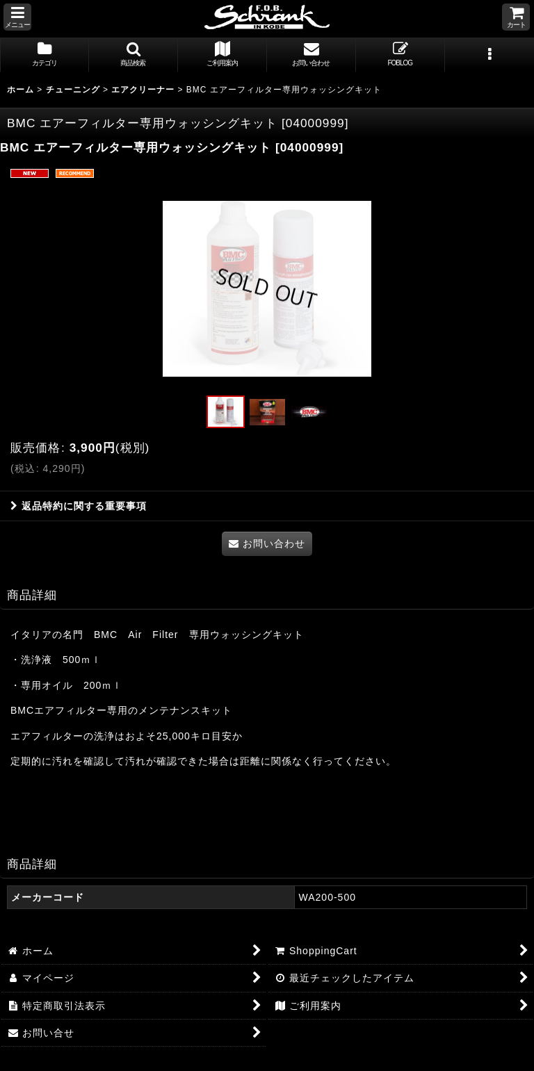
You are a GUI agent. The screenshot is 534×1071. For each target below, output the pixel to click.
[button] (17, 17)
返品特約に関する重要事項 (78, 506)
